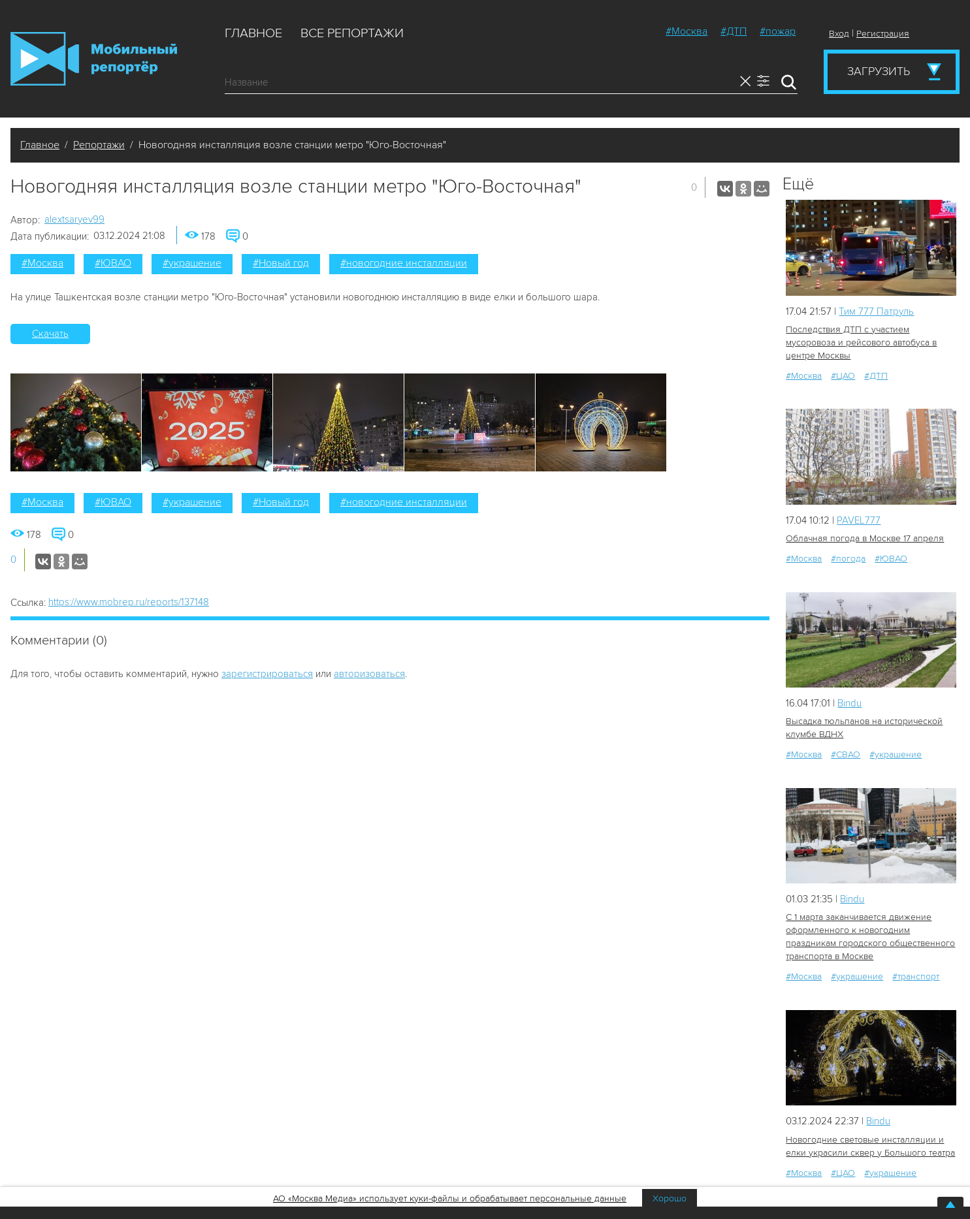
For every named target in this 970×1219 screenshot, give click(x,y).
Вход (839, 33)
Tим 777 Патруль (876, 311)
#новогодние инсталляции (403, 263)
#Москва (686, 31)
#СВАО (845, 754)
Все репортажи (352, 33)
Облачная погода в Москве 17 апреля (865, 538)
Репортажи (99, 144)
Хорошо (670, 1198)
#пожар (778, 31)
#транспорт (915, 976)
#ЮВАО (113, 263)
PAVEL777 (859, 520)
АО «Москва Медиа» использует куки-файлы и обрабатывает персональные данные (449, 1198)
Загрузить (878, 71)
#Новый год (281, 263)
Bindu (849, 703)
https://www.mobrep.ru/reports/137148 (128, 602)
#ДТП (733, 31)
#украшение (192, 263)
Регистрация (882, 33)
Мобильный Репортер (93, 59)
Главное (253, 33)
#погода (848, 558)
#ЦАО (843, 375)
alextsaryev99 (74, 219)
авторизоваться (369, 674)
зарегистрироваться (267, 674)
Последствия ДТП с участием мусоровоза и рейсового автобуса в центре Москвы (861, 342)
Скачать (50, 334)
